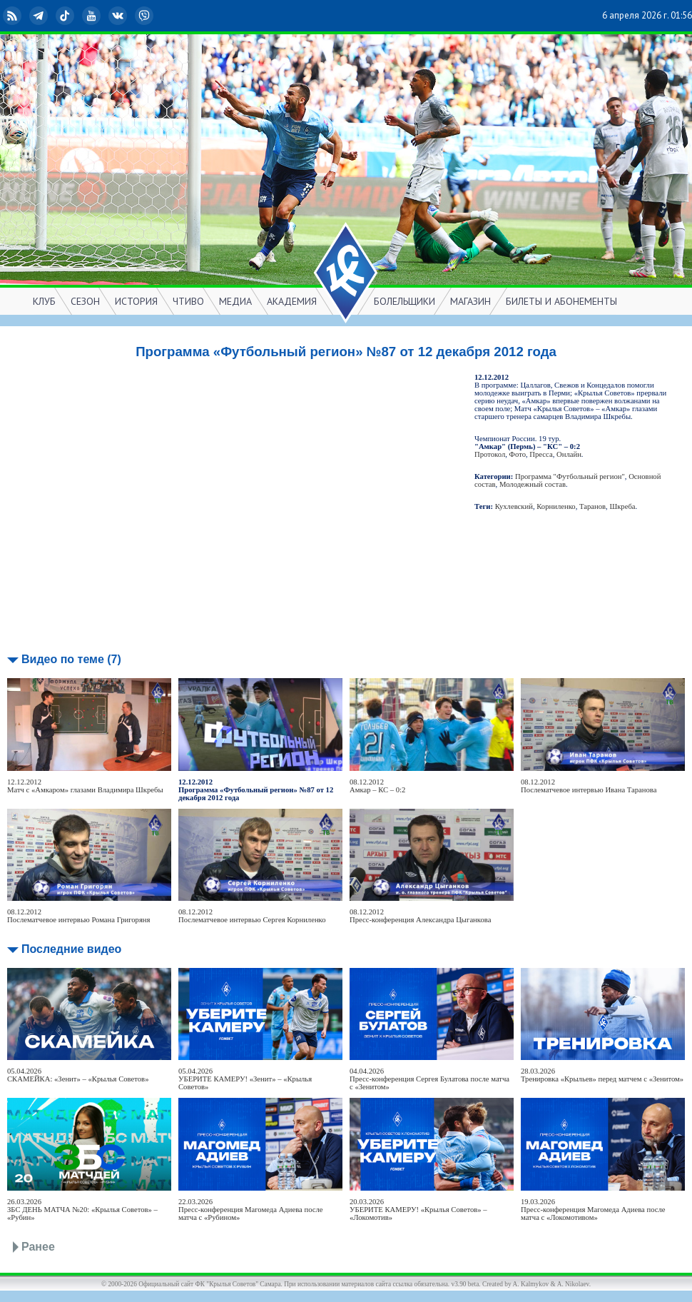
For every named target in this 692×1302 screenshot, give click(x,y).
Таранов (592, 506)
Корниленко (555, 506)
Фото (517, 454)
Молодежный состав (532, 484)
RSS (13, 15)
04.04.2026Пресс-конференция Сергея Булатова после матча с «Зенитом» (429, 1079)
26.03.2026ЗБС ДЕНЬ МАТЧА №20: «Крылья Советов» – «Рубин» (82, 1209)
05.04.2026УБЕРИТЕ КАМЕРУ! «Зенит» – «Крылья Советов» (245, 1079)
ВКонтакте (119, 15)
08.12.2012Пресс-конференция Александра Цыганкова (420, 916)
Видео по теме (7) (71, 659)
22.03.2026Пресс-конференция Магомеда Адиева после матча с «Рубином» (250, 1209)
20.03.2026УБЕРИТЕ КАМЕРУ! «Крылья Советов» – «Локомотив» (418, 1209)
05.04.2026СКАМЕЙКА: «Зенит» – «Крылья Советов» (77, 1075)
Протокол (489, 454)
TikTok (66, 15)
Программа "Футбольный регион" (570, 476)
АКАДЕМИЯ (292, 301)
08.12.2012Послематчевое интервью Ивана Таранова (588, 786)
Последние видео (71, 949)
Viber (145, 15)
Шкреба (622, 506)
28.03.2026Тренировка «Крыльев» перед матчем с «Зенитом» (602, 1075)
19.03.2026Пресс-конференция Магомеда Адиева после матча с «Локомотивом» (593, 1209)
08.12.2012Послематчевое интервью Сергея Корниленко (252, 916)
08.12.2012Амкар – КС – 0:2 (377, 786)
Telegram (40, 15)
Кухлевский (514, 506)
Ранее (38, 1247)
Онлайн (568, 454)
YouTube (92, 15)
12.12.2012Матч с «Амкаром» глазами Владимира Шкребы (85, 786)
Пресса (540, 454)
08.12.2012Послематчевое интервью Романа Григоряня (78, 916)
